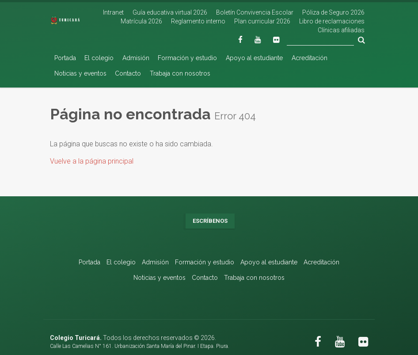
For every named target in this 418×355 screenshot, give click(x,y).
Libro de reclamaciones (332, 21)
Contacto (128, 73)
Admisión (135, 57)
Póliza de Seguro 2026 (333, 12)
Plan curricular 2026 (262, 21)
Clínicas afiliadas (341, 30)
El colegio (99, 57)
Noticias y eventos (80, 73)
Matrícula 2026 (141, 21)
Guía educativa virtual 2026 (170, 12)
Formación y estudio (187, 57)
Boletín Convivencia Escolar (254, 12)
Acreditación (309, 57)
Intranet (113, 12)
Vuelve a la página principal (91, 161)
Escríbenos (210, 221)
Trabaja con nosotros (180, 73)
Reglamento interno (198, 21)
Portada (65, 57)
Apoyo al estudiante (254, 57)
